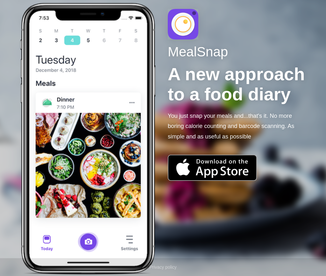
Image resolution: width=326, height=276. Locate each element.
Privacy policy (163, 267)
